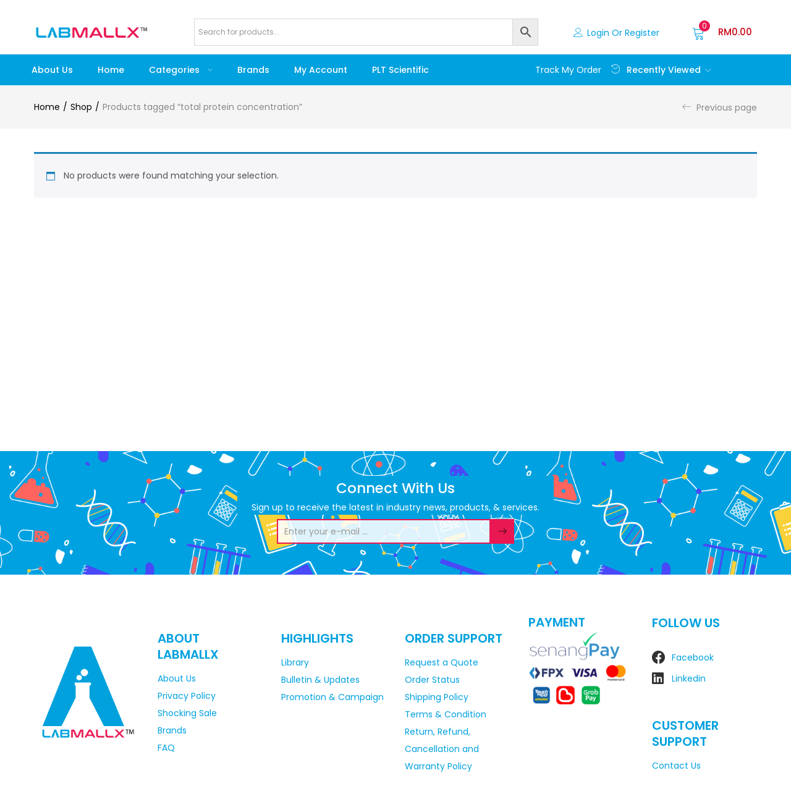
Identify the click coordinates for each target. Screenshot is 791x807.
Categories (181, 70)
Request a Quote (441, 662)
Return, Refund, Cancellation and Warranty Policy (442, 748)
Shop (81, 107)
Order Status (432, 680)
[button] (722, 32)
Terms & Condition (445, 714)
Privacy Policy (187, 696)
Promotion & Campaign (332, 697)
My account (320, 70)
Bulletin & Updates (320, 680)
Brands (253, 70)
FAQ (166, 748)
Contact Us (676, 765)
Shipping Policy (436, 697)
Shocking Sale (187, 713)
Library (295, 662)
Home (111, 70)
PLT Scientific (400, 70)
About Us (52, 70)
